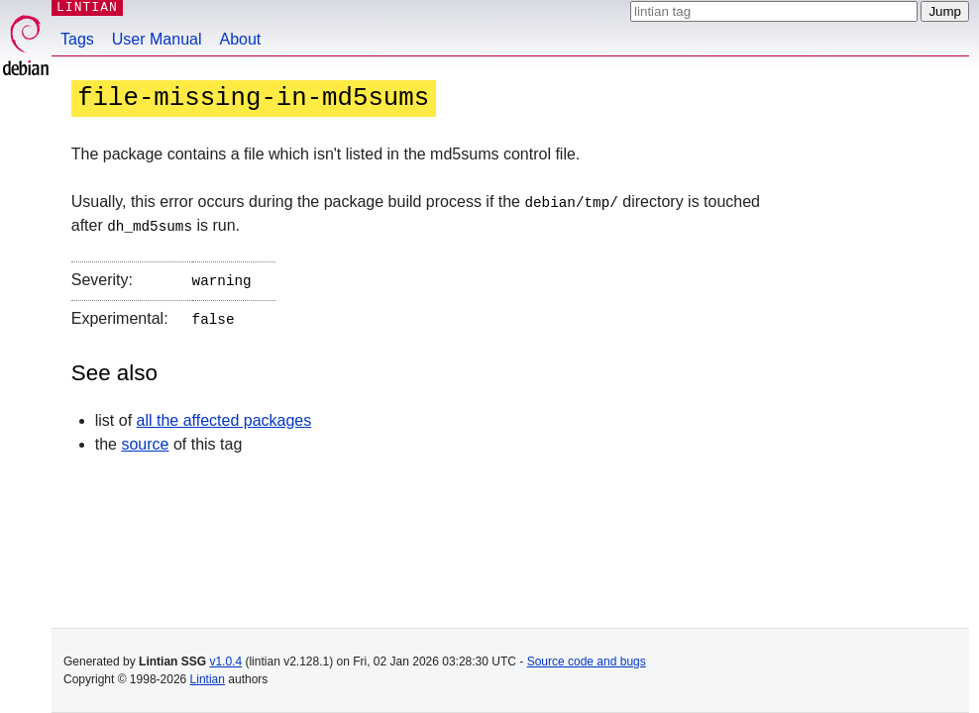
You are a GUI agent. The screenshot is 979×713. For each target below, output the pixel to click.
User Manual (157, 39)
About (241, 39)
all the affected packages (224, 415)
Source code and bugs (586, 661)
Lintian (207, 679)
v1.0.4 (225, 661)
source (144, 439)
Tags (77, 39)
